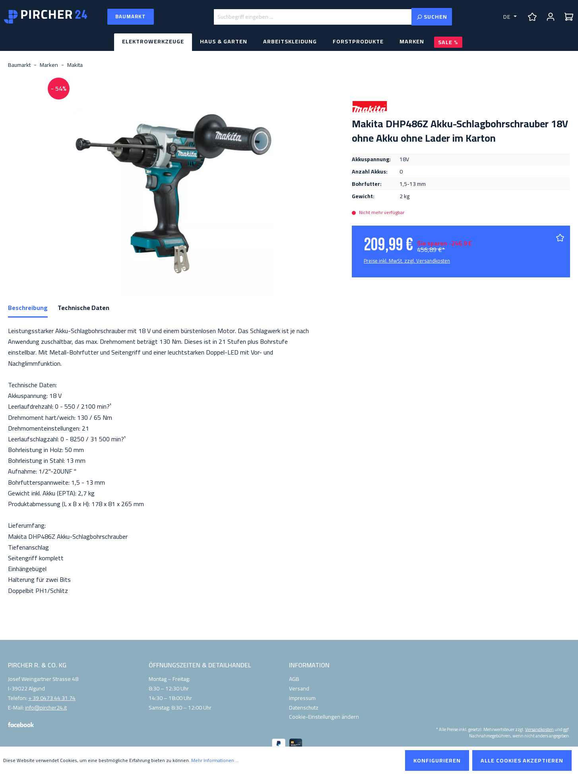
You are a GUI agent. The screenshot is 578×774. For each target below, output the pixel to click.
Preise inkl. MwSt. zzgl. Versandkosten (407, 260)
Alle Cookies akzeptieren (522, 760)
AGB (294, 679)
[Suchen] (431, 16)
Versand (299, 688)
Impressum (302, 698)
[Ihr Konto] (550, 16)
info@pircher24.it (46, 708)
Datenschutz (303, 707)
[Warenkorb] (569, 16)
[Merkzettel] (532, 16)
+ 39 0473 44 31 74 (52, 698)
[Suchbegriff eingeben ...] (312, 17)
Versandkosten (539, 729)
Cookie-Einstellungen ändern (324, 717)
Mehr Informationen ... (215, 760)
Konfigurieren (437, 760)
